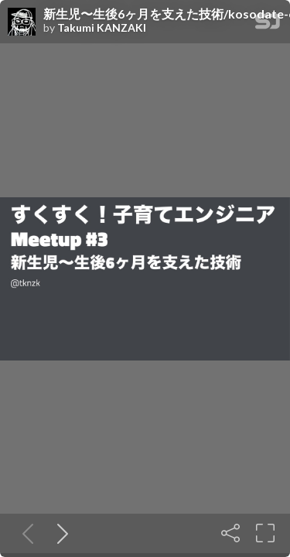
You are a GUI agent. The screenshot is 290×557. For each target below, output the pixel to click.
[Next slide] (59, 533)
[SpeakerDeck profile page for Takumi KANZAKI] (22, 22)
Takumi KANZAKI (101, 27)
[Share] (230, 533)
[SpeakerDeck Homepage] (267, 24)
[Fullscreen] (265, 533)
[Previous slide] (24, 533)
